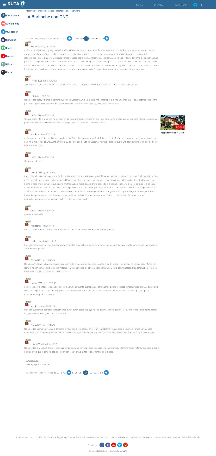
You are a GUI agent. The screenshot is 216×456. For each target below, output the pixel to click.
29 (95, 38)
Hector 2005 (36, 46)
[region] (92, 28)
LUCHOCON (36, 344)
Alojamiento (12, 23)
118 (102, 38)
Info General (12, 15)
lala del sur (36, 134)
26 (81, 38)
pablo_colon (36, 241)
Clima (9, 64)
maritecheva (36, 172)
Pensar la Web (122, 451)
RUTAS (139, 5)
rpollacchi (35, 115)
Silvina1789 (36, 260)
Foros (9, 72)
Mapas (9, 56)
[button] (195, 5)
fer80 (33, 96)
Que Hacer (12, 31)
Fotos (9, 48)
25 (76, 38)
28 (91, 38)
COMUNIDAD (180, 5)
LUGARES (158, 5)
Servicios (11, 39)
